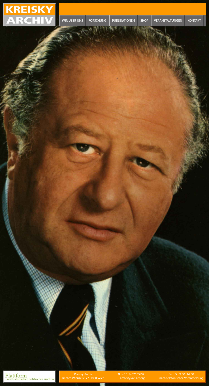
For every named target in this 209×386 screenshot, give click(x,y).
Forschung (98, 21)
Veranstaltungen (168, 21)
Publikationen (123, 21)
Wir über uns (72, 21)
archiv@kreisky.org (132, 378)
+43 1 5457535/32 (132, 374)
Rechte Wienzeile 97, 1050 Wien (83, 378)
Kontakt (194, 21)
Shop (144, 21)
